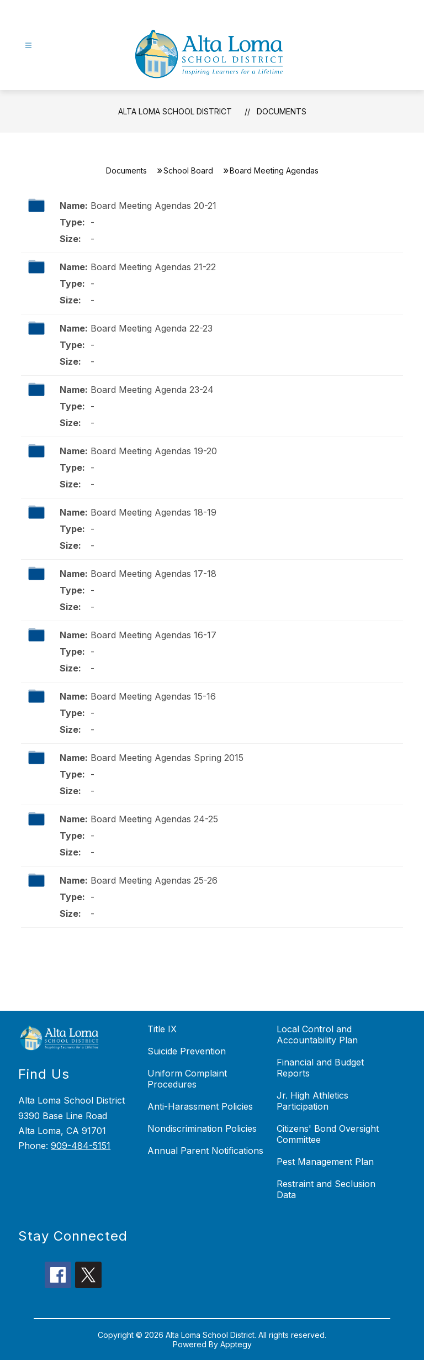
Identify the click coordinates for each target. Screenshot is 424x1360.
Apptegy (236, 1344)
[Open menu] (28, 45)
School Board (188, 170)
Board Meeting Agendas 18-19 (153, 512)
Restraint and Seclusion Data (326, 1189)
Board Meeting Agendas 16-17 (153, 634)
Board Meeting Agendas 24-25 (154, 819)
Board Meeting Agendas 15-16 (153, 696)
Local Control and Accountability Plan (317, 1034)
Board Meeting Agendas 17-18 (153, 573)
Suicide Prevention (186, 1051)
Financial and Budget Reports (320, 1068)
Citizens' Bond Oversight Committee (328, 1134)
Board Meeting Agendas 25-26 (154, 880)
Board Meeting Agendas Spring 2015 (167, 757)
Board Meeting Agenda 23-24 (152, 389)
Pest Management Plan (325, 1161)
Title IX (162, 1029)
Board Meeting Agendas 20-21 (153, 205)
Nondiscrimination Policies (202, 1128)
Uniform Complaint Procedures (187, 1079)
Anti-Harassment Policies (200, 1106)
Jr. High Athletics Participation (312, 1101)
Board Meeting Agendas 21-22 (153, 266)
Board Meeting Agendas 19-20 (154, 450)
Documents (281, 111)
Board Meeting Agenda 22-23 (152, 328)
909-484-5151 (80, 1145)
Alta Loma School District (175, 111)
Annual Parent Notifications (205, 1150)
